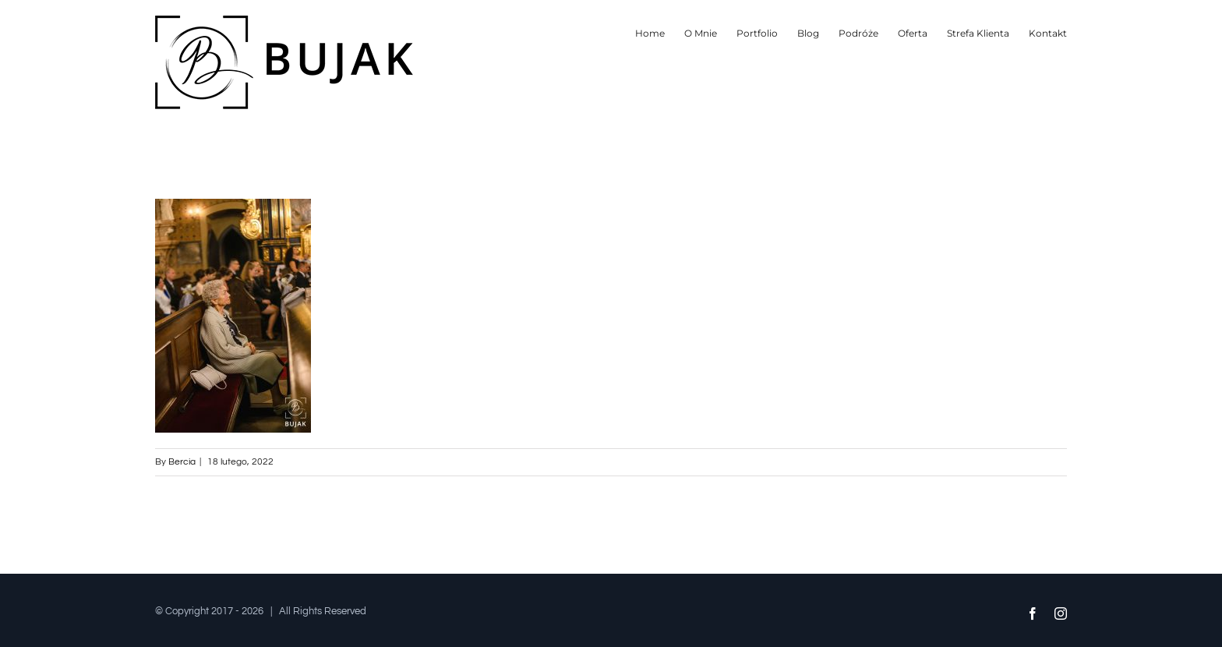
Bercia (182, 462)
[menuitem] (659, 33)
